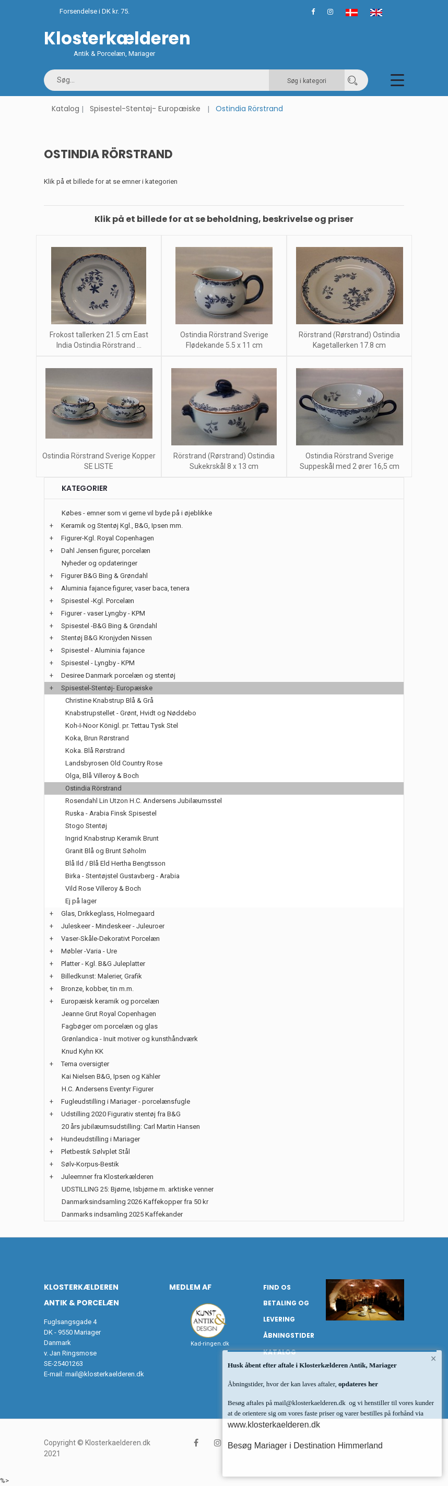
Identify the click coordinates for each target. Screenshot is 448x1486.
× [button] (434, 1358)
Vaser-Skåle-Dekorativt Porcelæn (110, 938)
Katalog (65, 108)
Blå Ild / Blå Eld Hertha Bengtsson (115, 863)
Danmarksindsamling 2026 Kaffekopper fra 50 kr (135, 1202)
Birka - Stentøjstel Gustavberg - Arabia (122, 876)
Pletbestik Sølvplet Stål (95, 1151)
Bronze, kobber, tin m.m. (97, 989)
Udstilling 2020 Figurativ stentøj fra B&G (121, 1114)
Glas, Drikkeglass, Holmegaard (108, 913)
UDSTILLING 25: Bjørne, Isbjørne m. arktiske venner (138, 1189)
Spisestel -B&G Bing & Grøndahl (109, 626)
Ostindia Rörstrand (93, 788)
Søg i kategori (306, 81)
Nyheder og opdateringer (99, 563)
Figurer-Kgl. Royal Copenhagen (107, 538)
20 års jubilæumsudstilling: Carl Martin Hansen (131, 1126)
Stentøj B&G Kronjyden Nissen (106, 638)
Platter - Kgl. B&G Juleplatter (103, 964)
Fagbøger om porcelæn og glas (110, 1026)
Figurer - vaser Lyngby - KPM (103, 613)
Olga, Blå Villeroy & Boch (102, 776)
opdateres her (357, 1384)
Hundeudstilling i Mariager (100, 1139)
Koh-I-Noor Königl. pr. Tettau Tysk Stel (121, 725)
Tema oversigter (85, 1064)
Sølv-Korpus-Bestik (90, 1164)
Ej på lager (81, 901)
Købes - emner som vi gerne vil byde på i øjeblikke (137, 513)
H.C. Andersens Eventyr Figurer (108, 1089)
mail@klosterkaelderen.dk (104, 1374)
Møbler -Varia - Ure (89, 951)
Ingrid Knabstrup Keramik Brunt (112, 838)
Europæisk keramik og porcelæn (110, 1001)
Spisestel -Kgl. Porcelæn (97, 601)
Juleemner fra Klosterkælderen (107, 1177)
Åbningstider (288, 1335)
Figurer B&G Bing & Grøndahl (104, 576)
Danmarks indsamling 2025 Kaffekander (122, 1214)
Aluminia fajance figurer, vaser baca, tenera (125, 588)
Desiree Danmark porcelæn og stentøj (118, 675)
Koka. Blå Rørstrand (95, 750)
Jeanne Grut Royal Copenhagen (109, 1014)
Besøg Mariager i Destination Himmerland (305, 1445)
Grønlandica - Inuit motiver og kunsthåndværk (130, 1039)
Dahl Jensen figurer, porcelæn (105, 551)
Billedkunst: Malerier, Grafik (101, 976)
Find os (277, 1287)
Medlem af (190, 1287)
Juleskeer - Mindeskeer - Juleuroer (112, 926)
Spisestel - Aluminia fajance (103, 650)
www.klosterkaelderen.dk (274, 1424)
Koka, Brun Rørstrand (97, 738)
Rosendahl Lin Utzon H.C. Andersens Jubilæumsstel (143, 801)
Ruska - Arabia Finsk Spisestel (111, 813)
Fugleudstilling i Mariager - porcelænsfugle (125, 1101)
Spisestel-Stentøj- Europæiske (145, 108)
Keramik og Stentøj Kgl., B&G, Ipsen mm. (122, 525)
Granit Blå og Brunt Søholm (105, 851)
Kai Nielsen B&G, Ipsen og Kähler (111, 1076)
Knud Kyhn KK (82, 1051)
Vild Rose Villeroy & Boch (103, 888)
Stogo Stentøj (86, 826)
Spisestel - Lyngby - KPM (98, 663)
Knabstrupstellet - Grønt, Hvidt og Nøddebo (130, 713)
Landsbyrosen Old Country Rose (113, 763)
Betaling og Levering (286, 1311)
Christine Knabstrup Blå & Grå (109, 700)
